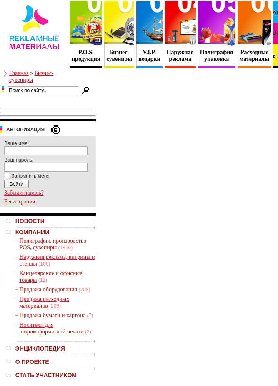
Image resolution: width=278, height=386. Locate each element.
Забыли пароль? (24, 193)
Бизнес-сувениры (31, 76)
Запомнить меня (30, 176)
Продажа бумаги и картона (52, 315)
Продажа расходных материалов (44, 302)
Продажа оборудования (48, 289)
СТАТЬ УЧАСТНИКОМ (46, 375)
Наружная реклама (180, 55)
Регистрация (19, 201)
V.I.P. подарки (149, 55)
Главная (19, 73)
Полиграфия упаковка (216, 55)
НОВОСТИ (30, 221)
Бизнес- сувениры (119, 55)
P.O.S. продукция (86, 55)
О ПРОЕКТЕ (32, 361)
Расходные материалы (254, 55)
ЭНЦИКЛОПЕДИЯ (40, 348)
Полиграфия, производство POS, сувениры (52, 244)
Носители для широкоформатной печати (51, 328)
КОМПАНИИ (32, 232)
